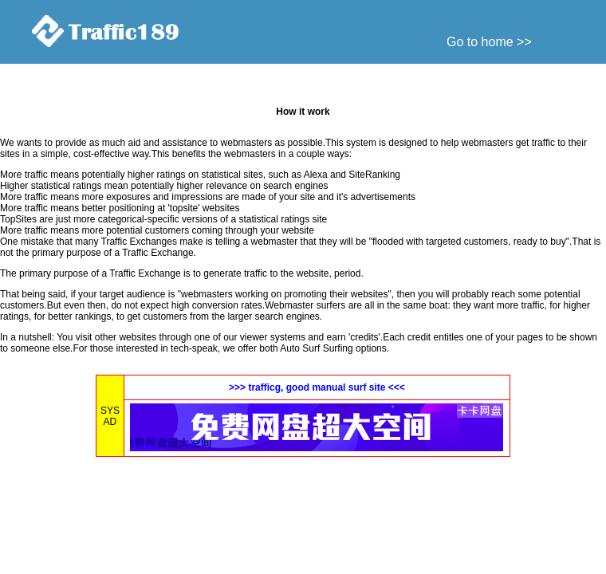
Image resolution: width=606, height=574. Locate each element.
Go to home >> (489, 42)
